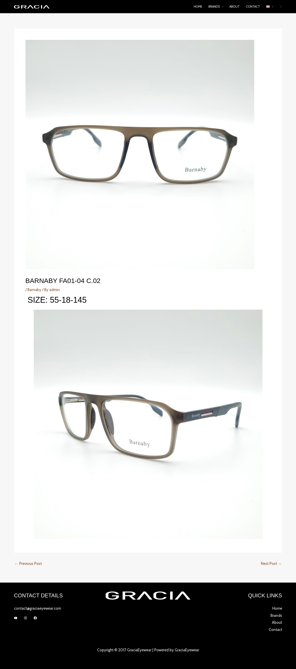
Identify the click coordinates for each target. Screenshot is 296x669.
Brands (276, 615)
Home (198, 6)
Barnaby (34, 289)
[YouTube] (15, 618)
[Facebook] (35, 618)
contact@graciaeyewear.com (37, 608)
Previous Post (28, 564)
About (234, 6)
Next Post (271, 564)
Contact (253, 6)
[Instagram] (25, 618)
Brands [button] (214, 6)
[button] (269, 6)
